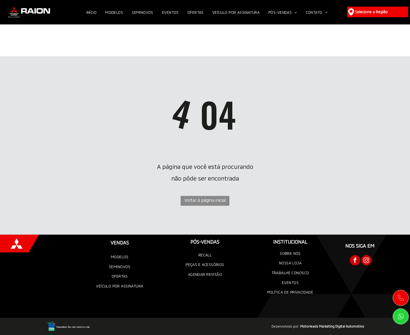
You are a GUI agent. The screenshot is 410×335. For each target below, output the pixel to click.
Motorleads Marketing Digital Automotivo (332, 326)
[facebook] (355, 261)
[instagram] (366, 261)
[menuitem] (92, 12)
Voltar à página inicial (205, 200)
